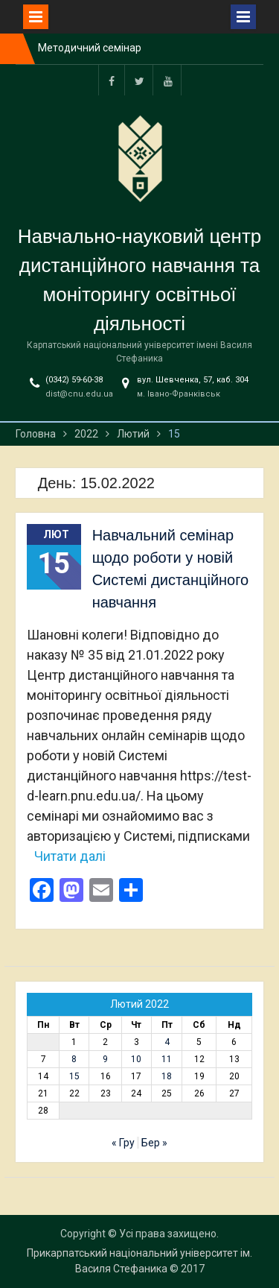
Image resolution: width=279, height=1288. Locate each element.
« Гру (123, 1143)
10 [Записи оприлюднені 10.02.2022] (136, 1059)
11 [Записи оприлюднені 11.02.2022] (166, 1059)
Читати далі (70, 856)
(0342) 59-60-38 (74, 380)
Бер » (154, 1143)
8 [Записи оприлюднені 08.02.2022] (74, 1059)
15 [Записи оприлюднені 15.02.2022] (74, 1076)
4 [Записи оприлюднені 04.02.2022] (167, 1042)
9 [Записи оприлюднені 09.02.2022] (105, 1059)
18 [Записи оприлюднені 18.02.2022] (166, 1076)
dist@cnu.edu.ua (79, 394)
